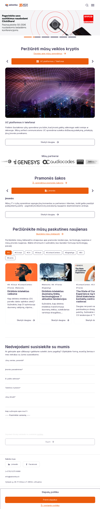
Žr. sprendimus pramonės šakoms (50, 182)
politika (40, 434)
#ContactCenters (53, 253)
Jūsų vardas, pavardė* (14, 360)
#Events (10, 258)
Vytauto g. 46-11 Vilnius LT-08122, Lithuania (23, 482)
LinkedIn (13, 464)
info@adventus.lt (12, 477)
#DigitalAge (69, 253)
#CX (28, 253)
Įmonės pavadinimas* (14, 369)
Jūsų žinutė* (10, 397)
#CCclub (18, 253)
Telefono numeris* (12, 388)
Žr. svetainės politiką (50, 505)
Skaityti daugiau (26, 320)
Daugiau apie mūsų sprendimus (50, 53)
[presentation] (25, 427)
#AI (8, 253)
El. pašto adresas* (12, 379)
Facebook (31, 464)
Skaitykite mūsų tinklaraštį (50, 234)
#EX (80, 253)
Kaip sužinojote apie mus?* (16, 411)
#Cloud (38, 253)
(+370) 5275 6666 (12, 471)
